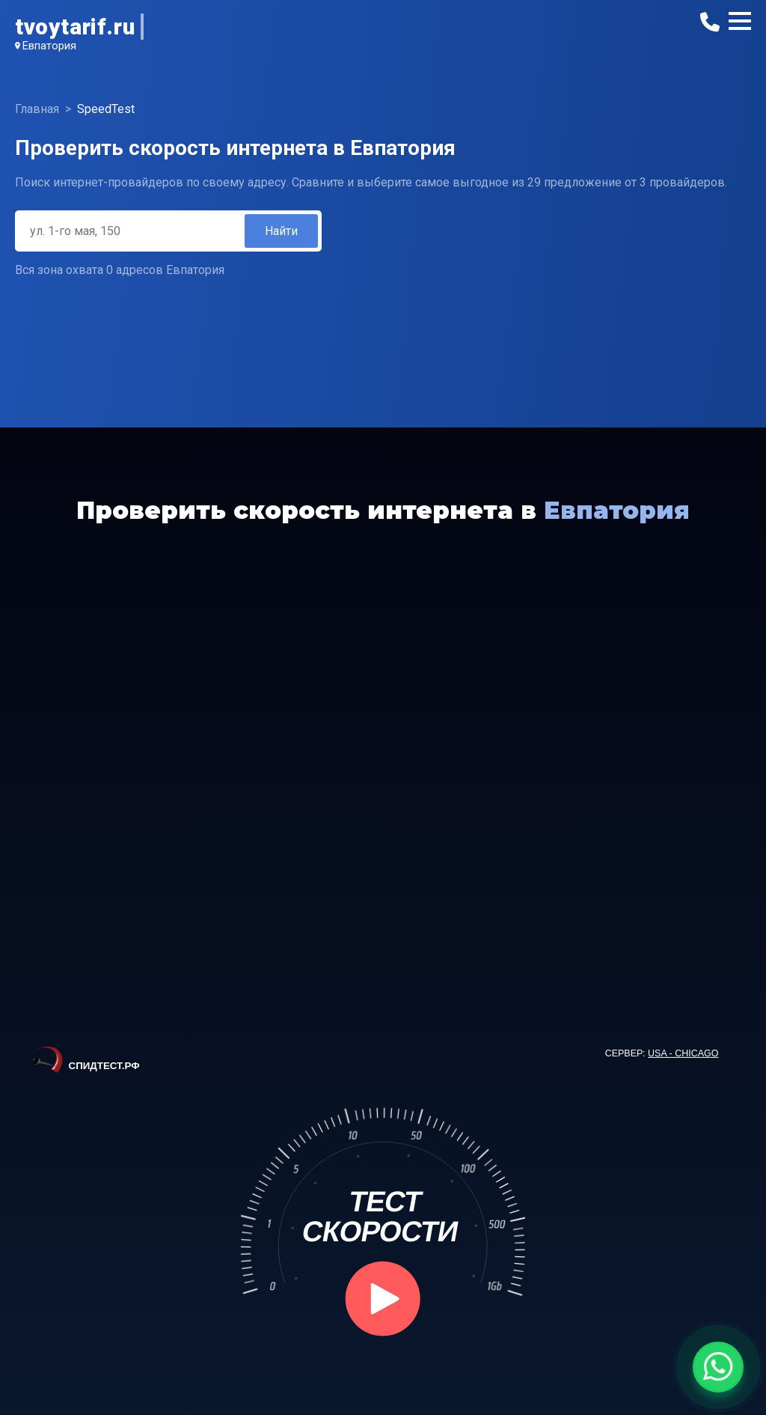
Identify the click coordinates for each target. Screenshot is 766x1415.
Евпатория (49, 46)
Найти (281, 231)
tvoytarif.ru (75, 26)
